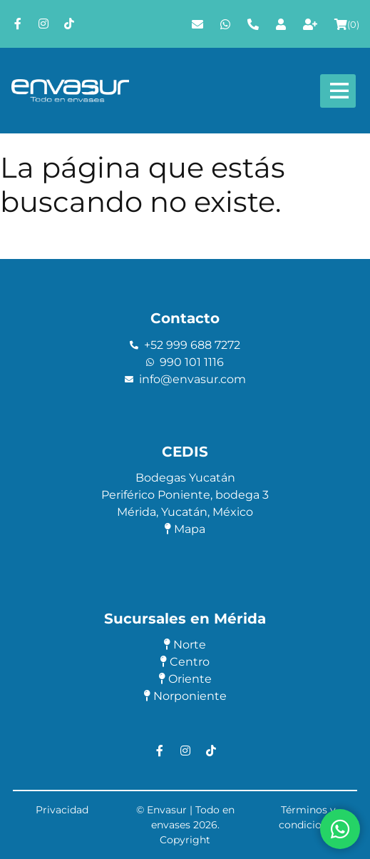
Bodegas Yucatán (185, 477)
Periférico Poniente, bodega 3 (185, 495)
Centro (185, 662)
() (346, 24)
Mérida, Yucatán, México (185, 512)
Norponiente (185, 696)
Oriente (185, 679)
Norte (185, 644)
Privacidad (62, 809)
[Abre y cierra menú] (338, 91)
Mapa (185, 529)
